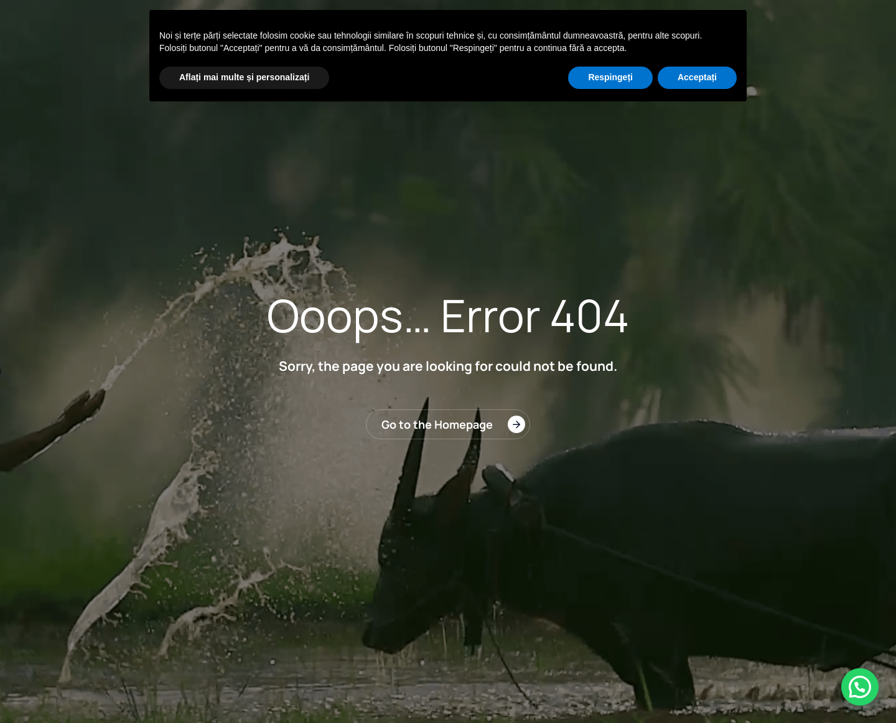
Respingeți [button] (610, 77)
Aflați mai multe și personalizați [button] (244, 77)
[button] (860, 687)
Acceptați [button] (697, 77)
